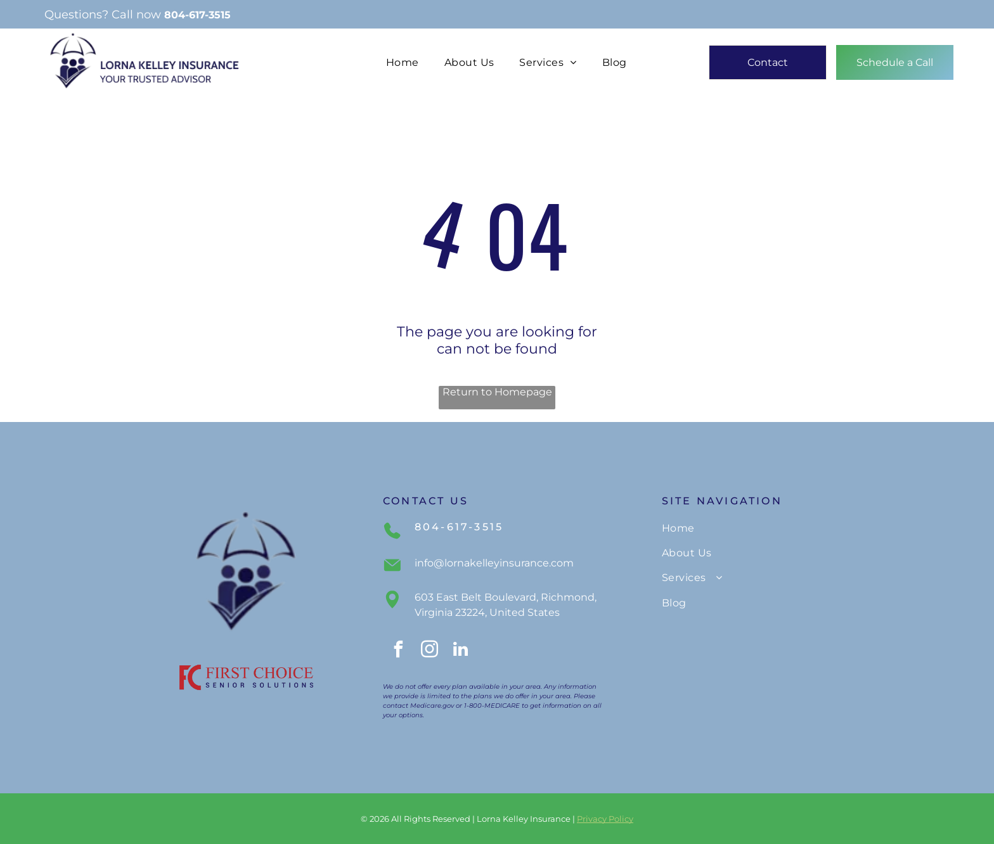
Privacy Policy (605, 819)
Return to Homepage (497, 392)
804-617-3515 (197, 15)
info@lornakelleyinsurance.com (494, 563)
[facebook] (398, 651)
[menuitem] (402, 62)
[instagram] (429, 651)
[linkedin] (460, 651)
